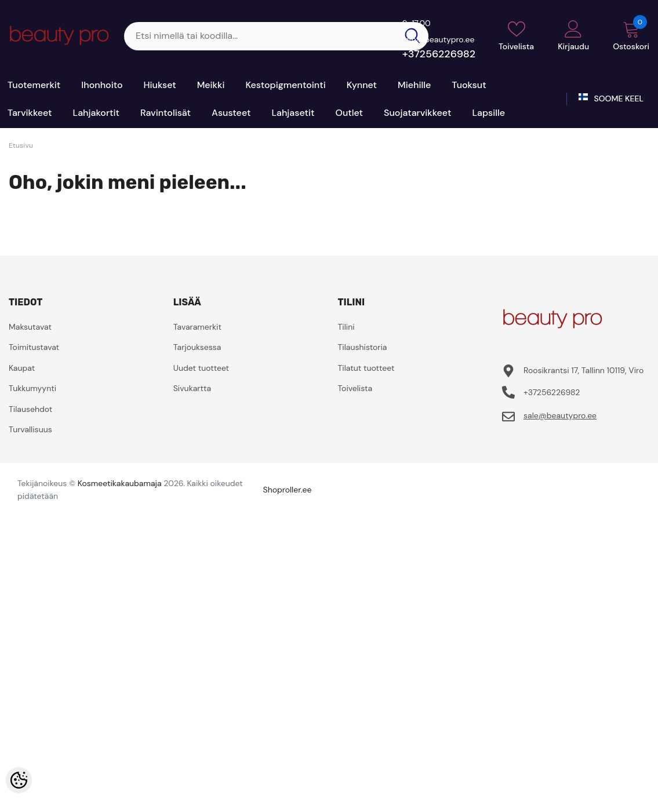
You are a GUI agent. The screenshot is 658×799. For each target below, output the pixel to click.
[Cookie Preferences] (19, 780)
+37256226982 (438, 54)
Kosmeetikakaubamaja (120, 483)
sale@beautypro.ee (560, 415)
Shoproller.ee (287, 489)
